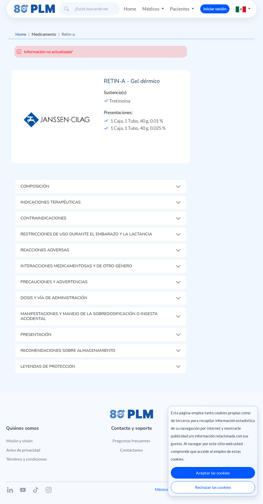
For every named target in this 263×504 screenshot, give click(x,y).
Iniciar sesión (215, 8)
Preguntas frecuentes (131, 440)
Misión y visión (19, 440)
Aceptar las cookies (213, 472)
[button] (243, 9)
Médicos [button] (151, 9)
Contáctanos (131, 449)
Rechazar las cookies (213, 487)
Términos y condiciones (26, 458)
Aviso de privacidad (23, 449)
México (161, 489)
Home (130, 9)
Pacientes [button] (180, 9)
